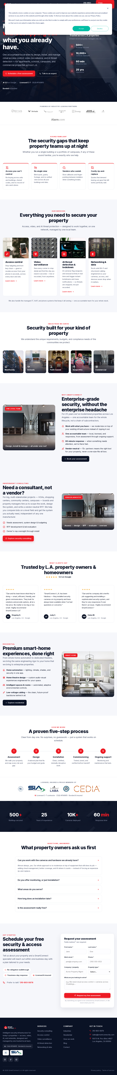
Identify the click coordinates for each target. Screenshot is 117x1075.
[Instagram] (5, 1059)
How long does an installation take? (58, 898)
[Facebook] (10, 1059)
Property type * (93, 967)
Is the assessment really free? (58, 908)
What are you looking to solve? (75, 977)
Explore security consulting (18, 538)
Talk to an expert (48, 73)
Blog (65, 1043)
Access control (43, 1035)
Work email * (69, 957)
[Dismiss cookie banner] (108, 8)
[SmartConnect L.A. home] (18, 1027)
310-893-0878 (26, 982)
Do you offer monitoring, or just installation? (58, 880)
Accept (81, 29)
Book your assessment (75, 459)
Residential (67, 1035)
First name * (68, 947)
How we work (68, 1039)
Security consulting (44, 1031)
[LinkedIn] (16, 1059)
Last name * (92, 947)
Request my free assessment (87, 995)
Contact (66, 1047)
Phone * (91, 957)
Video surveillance (44, 1039)
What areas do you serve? (58, 889)
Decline (99, 29)
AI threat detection (44, 1043)
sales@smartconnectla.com (103, 1035)
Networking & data (44, 1047)
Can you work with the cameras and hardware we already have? (58, 860)
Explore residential (14, 703)
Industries (67, 1031)
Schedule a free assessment (19, 73)
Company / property (71, 967)
